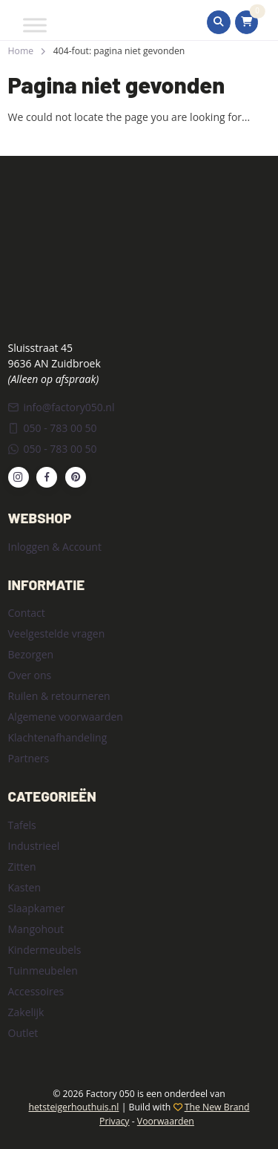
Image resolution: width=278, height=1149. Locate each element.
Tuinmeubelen (43, 970)
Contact (26, 613)
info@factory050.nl (61, 407)
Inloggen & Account (55, 547)
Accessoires (36, 991)
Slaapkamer (36, 908)
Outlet (23, 1033)
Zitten (22, 867)
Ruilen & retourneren (59, 696)
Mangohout (36, 929)
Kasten (24, 887)
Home (21, 51)
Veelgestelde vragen (56, 633)
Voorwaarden (165, 1121)
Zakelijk (26, 1012)
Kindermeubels (45, 950)
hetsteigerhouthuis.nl (73, 1107)
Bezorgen (31, 654)
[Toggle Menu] (35, 25)
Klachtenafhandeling (57, 737)
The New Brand (217, 1107)
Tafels (22, 825)
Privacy (114, 1121)
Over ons (30, 675)
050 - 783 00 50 (52, 428)
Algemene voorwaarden (65, 717)
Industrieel (34, 846)
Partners (29, 758)
